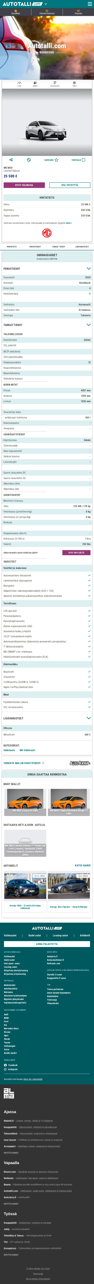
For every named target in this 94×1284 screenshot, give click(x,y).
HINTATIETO (12, 247)
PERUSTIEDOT (35, 247)
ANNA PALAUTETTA (47, 944)
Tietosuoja (52, 1000)
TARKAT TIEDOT (58, 247)
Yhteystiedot (53, 1003)
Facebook (12, 1065)
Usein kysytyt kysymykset (58, 992)
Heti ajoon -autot (12, 963)
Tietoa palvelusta (55, 989)
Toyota (7, 1042)
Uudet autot (34, 935)
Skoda (7, 1039)
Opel (6, 1035)
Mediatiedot (9, 985)
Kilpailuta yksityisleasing (16, 970)
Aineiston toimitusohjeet (15, 995)
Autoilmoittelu (10, 988)
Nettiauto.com (53, 963)
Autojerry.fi (52, 956)
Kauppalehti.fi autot (56, 978)
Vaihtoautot (10, 935)
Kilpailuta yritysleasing (15, 974)
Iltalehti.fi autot (54, 974)
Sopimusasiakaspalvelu (15, 1002)
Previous (7, 887)
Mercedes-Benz (11, 1028)
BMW (6, 1018)
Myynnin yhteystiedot (14, 999)
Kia (5, 1025)
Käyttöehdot (52, 996)
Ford (6, 1021)
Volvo (6, 1049)
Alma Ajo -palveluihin (33, 1079)
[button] (47, 268)
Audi (6, 1014)
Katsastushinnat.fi (55, 960)
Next (87, 887)
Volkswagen (9, 1046)
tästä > (69, 223)
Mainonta (8, 992)
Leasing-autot (60, 935)
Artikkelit (85, 935)
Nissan (7, 1032)
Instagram (12, 1069)
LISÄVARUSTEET (82, 247)
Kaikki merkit (10, 1053)
